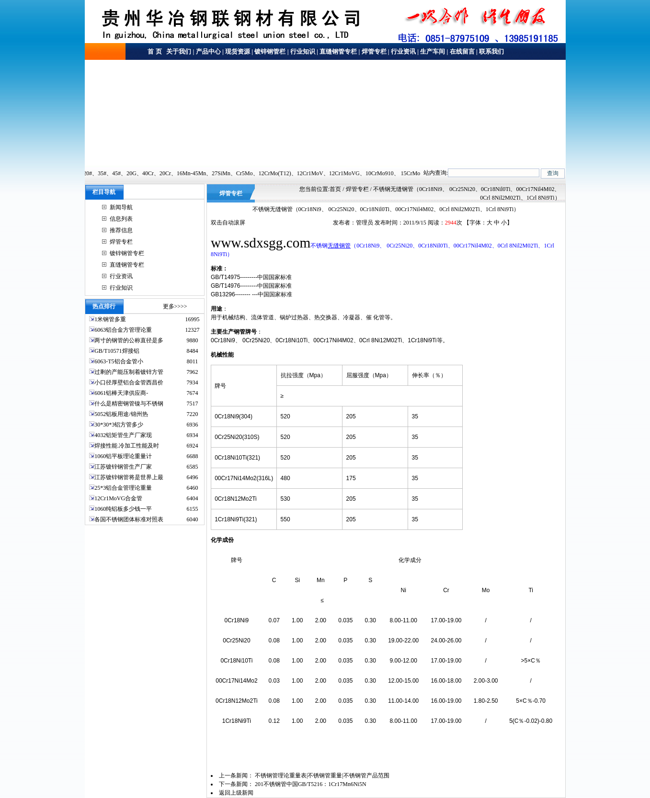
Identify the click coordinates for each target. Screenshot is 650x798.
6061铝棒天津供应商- (121, 393)
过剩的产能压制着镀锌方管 (128, 372)
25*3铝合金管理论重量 (123, 487)
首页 (335, 189)
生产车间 (432, 51)
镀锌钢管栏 (269, 51)
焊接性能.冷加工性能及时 (126, 445)
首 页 (154, 51)
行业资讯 (403, 51)
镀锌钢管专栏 (127, 253)
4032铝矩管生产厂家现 (123, 435)
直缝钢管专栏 (338, 51)
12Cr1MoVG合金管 (118, 498)
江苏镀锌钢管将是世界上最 (128, 477)
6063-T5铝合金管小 (118, 361)
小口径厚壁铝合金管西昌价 (128, 382)
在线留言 (462, 51)
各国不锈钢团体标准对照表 (128, 519)
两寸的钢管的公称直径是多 (128, 340)
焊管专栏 (374, 51)
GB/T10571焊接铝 (116, 351)
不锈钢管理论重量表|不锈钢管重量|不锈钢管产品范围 (322, 775)
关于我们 (178, 51)
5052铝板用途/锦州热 (121, 414)
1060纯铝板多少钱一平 (123, 509)
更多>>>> (175, 306)
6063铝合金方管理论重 (123, 329)
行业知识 (302, 51)
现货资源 (237, 51)
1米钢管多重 (110, 319)
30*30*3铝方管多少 (118, 424)
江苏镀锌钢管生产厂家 (123, 466)
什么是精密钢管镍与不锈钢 (128, 403)
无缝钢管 (339, 245)
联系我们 (491, 51)
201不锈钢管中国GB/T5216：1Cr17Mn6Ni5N (310, 784)
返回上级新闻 (236, 792)
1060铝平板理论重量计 (123, 456)
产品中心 (208, 51)
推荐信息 (121, 230)
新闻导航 (121, 207)
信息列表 (121, 218)
